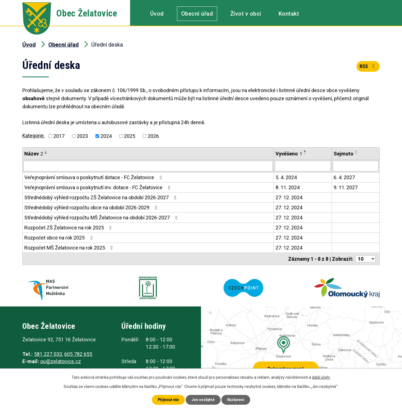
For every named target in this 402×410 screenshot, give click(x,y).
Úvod (157, 13)
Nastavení (235, 399)
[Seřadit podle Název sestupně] (46, 153)
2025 (129, 136)
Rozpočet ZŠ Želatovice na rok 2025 (69, 228)
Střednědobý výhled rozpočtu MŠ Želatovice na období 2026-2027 (102, 217)
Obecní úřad (197, 13)
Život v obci (245, 13)
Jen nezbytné (203, 399)
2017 (58, 136)
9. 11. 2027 (346, 187)
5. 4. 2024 (286, 177)
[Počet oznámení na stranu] (365, 258)
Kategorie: (33, 135)
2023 (82, 136)
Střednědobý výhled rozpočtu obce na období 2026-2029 (91, 207)
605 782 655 (78, 354)
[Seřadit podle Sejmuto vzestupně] (356, 151)
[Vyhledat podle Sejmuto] (356, 166)
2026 (153, 136)
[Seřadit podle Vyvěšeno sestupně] (305, 153)
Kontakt (289, 13)
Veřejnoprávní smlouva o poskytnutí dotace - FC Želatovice (94, 177)
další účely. (321, 377)
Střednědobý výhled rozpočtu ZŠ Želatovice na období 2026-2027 (101, 197)
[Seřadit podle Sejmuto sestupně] (356, 153)
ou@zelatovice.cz (60, 361)
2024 (106, 136)
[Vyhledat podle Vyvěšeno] (303, 166)
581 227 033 (48, 354)
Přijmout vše (168, 399)
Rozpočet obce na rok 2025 (59, 238)
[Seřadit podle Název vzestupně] (46, 151)
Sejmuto (343, 154)
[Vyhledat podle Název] (148, 166)
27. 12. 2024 (289, 197)
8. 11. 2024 (288, 187)
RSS (368, 66)
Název (33, 154)
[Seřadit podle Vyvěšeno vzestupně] (305, 151)
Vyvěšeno (289, 154)
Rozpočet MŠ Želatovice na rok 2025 (69, 248)
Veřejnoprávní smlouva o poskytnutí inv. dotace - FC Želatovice (98, 187)
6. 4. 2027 (344, 177)
